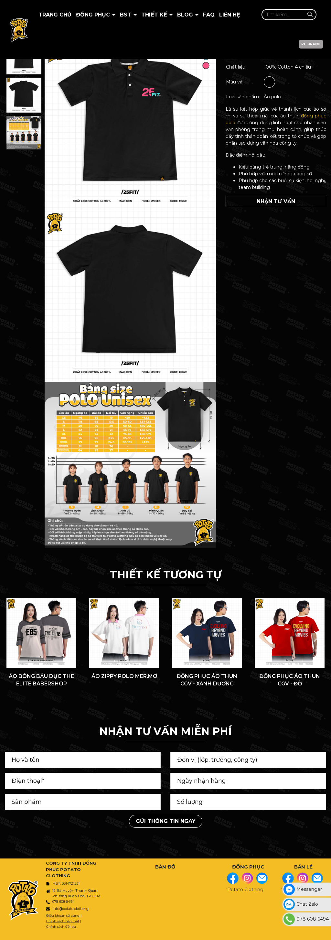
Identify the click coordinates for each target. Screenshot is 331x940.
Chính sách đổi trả (61, 926)
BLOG (186, 15)
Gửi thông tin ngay (166, 821)
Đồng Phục (94, 15)
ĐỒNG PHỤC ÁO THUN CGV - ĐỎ (289, 679)
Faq (209, 15)
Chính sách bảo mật (62, 921)
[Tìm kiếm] (309, 14)
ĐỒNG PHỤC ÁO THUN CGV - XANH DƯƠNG (206, 679)
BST (126, 15)
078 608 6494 (63, 901)
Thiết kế (155, 15)
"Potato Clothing (244, 889)
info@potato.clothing (70, 908)
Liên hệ (229, 15)
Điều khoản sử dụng (63, 915)
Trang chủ (54, 15)
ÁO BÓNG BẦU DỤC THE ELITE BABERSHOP (41, 679)
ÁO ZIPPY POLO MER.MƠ (124, 676)
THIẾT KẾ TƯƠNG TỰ (165, 574)
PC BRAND (311, 44)
